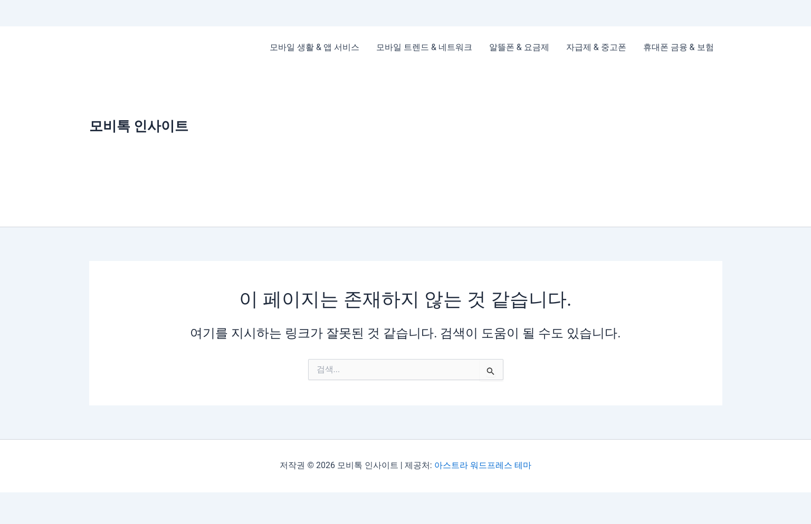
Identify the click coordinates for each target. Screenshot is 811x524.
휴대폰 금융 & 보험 (678, 47)
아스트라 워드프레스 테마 (482, 465)
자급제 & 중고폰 (596, 47)
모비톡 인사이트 (138, 126)
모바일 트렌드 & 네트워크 (424, 47)
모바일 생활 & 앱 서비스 (314, 47)
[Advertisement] (491, 147)
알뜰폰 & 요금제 (519, 47)
